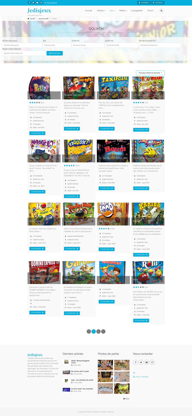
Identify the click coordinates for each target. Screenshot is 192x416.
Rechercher (54, 53)
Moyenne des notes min (11, 49)
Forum (150, 10)
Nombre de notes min (147, 41)
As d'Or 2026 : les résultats (82, 389)
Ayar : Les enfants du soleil (82, 380)
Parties (122, 10)
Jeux (112, 10)
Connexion (158, 2)
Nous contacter (50, 3)
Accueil (88, 10)
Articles (100, 10)
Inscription (144, 2)
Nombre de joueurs (9, 41)
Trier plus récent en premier (150, 73)
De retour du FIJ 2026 (80, 371)
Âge (44, 41)
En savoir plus (37, 133)
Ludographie (136, 10)
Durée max (109, 41)
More (126, 399)
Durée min (75, 41)
